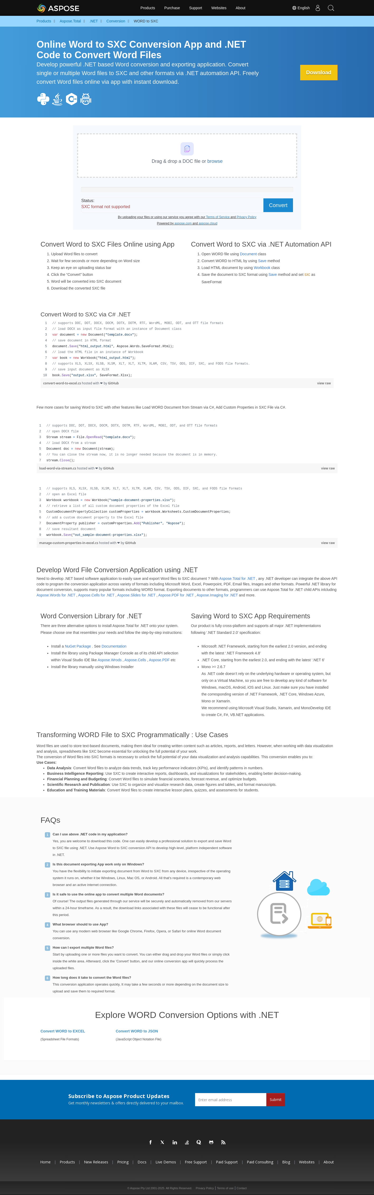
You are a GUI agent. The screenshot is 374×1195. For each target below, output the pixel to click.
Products (147, 8)
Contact (242, 1188)
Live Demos (165, 1161)
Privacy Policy (205, 1188)
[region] (187, 349)
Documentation (114, 646)
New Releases (96, 1161)
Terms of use (225, 1188)
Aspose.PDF (159, 660)
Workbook (262, 268)
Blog (286, 1161)
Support (195, 8)
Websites (218, 8)
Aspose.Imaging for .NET (217, 595)
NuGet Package (78, 646)
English (301, 8)
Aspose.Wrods (110, 660)
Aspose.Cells (135, 660)
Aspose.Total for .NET (237, 578)
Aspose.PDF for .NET (176, 595)
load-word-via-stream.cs (58, 468)
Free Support (196, 1161)
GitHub (113, 383)
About (240, 8)
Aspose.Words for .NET (56, 595)
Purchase (172, 8)
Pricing (123, 1161)
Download (318, 72)
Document (248, 254)
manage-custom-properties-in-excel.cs (69, 543)
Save (262, 261)
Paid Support (227, 1161)
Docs (142, 1161)
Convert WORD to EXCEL (63, 1031)
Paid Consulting (260, 1161)
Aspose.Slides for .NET (136, 595)
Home (45, 1161)
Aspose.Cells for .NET (96, 595)
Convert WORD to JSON (137, 1031)
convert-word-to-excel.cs (62, 383)
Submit (276, 1099)
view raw (324, 383)
